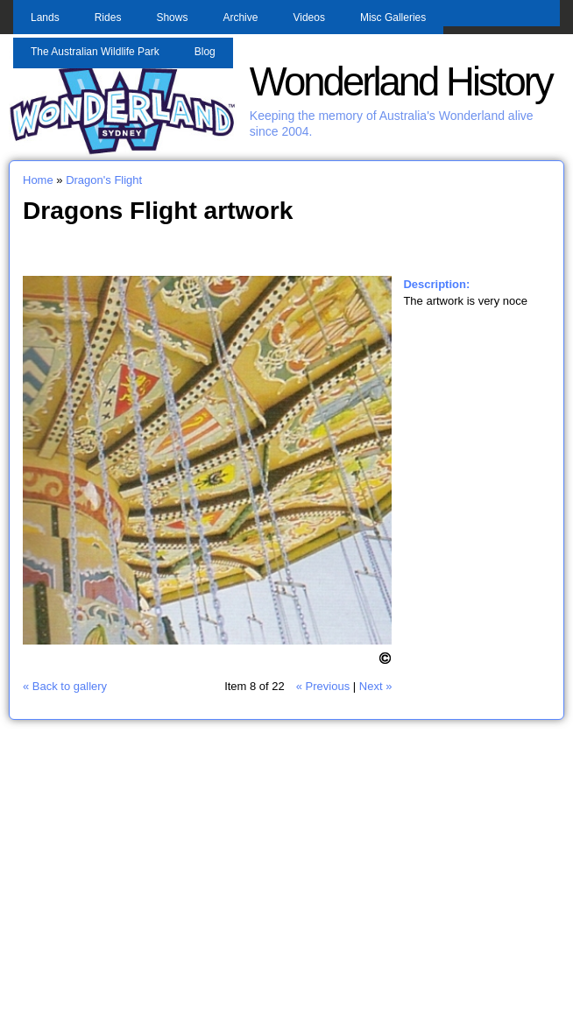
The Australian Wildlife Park (95, 52)
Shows (171, 17)
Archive (240, 17)
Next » (376, 686)
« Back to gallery (65, 686)
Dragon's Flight (104, 180)
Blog (205, 52)
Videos (308, 17)
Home (38, 180)
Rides (108, 17)
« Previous (323, 686)
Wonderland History (401, 82)
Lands (45, 17)
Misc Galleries (393, 17)
